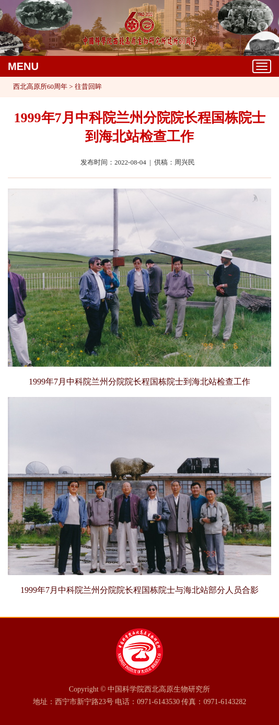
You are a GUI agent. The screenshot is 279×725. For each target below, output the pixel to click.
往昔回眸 (88, 86)
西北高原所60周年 (40, 86)
